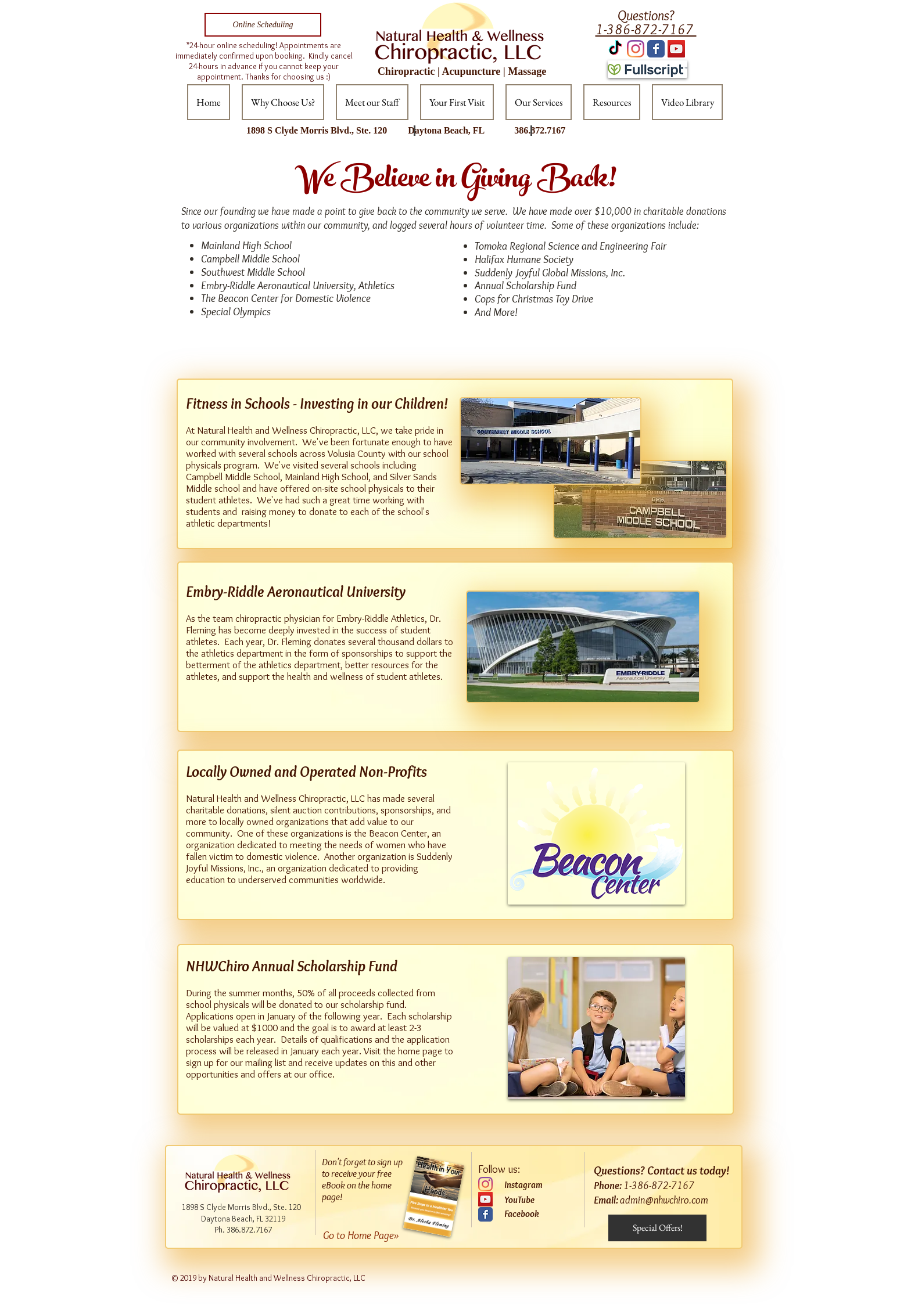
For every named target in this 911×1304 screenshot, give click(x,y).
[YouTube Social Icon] (676, 48)
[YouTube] (485, 1199)
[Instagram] (635, 48)
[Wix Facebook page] (656, 48)
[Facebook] (537, 1214)
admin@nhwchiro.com (664, 1200)
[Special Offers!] (657, 1228)
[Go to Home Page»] (370, 1235)
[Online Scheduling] (263, 25)
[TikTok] (615, 48)
